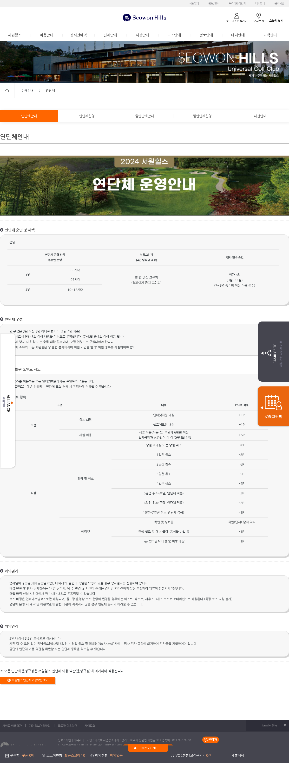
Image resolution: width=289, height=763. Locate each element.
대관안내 (260, 116)
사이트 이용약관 (12, 725)
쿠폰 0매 (28, 755)
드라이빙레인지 (237, 3)
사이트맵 (90, 725)
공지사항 (279, 3)
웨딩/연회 (214, 3)
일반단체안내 (144, 116)
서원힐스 (14, 35)
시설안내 (142, 35)
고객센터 (270, 35)
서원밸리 (194, 3)
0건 (208, 755)
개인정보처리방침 (39, 725)
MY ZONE (149, 748)
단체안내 (110, 35)
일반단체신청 (202, 116)
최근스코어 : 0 (75, 755)
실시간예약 (78, 35)
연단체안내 (29, 116)
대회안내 (260, 3)
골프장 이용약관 (67, 725)
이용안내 (46, 35)
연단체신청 (87, 116)
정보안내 (206, 35)
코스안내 (174, 35)
